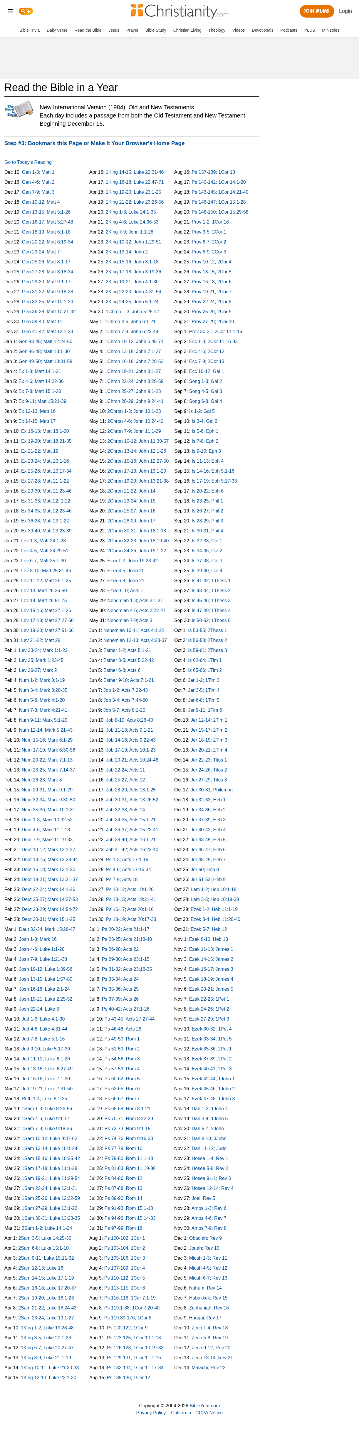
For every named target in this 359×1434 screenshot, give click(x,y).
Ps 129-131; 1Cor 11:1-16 (134, 1357)
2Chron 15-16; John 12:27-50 (138, 461)
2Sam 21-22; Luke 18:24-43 (47, 1307)
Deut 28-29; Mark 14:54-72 (50, 909)
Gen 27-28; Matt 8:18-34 (47, 271)
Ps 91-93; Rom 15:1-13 (129, 1208)
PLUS (309, 30)
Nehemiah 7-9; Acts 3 (129, 620)
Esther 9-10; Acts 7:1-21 (128, 680)
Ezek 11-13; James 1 (211, 949)
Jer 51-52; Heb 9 (208, 879)
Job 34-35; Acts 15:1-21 (131, 819)
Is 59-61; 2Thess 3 (207, 650)
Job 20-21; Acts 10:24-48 (132, 759)
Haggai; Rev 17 (205, 1317)
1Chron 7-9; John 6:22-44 (131, 331)
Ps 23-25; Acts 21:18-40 (127, 939)
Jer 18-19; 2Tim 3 (209, 740)
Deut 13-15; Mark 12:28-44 (50, 859)
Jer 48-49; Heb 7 (208, 859)
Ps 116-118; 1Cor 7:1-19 (130, 1297)
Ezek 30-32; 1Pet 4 (212, 1028)
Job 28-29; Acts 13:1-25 (131, 789)
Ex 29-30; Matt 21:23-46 (46, 490)
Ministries (330, 30)
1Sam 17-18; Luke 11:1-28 (49, 1168)
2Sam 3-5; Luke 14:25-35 (44, 1238)
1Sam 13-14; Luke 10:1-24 (49, 1148)
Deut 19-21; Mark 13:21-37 (50, 879)
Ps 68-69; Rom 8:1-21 (128, 1108)
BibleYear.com (205, 1405)
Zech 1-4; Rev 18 (210, 1327)
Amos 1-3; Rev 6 (209, 1208)
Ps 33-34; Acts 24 (120, 979)
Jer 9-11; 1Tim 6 (205, 710)
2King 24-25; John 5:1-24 (132, 301)
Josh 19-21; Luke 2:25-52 (45, 999)
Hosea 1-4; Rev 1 (210, 1158)
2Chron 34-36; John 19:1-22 (136, 550)
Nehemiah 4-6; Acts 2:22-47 (136, 610)
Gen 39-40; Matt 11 (42, 321)
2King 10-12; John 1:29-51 (133, 241)
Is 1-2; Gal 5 (202, 411)
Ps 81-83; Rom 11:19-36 (130, 1168)
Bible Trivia (30, 30)
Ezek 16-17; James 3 (211, 969)
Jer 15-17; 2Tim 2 (209, 730)
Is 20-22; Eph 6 (208, 490)
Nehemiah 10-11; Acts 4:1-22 (133, 630)
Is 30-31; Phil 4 (207, 530)
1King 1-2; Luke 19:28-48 (47, 1327)
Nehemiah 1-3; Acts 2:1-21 (135, 600)
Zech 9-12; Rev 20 (211, 1347)
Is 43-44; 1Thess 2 (211, 590)
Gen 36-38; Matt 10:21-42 (49, 311)
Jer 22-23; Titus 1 (209, 759)
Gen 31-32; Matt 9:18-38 (47, 291)
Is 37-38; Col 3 (207, 560)
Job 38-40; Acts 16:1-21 (131, 839)
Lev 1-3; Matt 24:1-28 (43, 540)
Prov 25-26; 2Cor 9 (211, 311)
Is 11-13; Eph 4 (208, 461)
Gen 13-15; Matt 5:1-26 (46, 212)
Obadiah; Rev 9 (205, 1238)
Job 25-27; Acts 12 (125, 779)
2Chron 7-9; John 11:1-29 (134, 431)
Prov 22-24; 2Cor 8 (211, 301)
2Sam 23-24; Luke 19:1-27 (46, 1317)
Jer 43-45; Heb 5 (208, 839)
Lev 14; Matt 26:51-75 (44, 600)
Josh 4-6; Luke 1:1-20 (42, 949)
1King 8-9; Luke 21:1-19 (46, 1357)
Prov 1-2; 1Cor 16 (210, 221)
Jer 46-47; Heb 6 (208, 849)
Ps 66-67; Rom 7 (122, 1098)
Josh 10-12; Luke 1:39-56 (45, 969)
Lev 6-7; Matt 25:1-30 (43, 560)
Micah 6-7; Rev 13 (208, 1277)
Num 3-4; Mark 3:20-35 (43, 690)
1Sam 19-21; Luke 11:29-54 (51, 1178)
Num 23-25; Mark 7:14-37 (48, 769)
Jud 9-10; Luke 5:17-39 (46, 1048)
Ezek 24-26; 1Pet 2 (209, 1008)
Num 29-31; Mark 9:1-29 (47, 789)
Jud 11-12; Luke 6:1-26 (46, 1058)
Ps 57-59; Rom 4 (122, 1068)
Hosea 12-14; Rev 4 (213, 1188)
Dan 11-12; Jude (209, 1148)
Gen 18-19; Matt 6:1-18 (46, 231)
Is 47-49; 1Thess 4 (211, 610)
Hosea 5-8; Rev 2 (210, 1168)
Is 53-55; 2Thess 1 (207, 630)
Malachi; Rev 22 (209, 1367)
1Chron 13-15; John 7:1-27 (133, 351)
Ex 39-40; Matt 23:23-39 (46, 530)
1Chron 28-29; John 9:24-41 (134, 401)
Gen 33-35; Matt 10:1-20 (47, 301)
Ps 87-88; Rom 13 (123, 1188)
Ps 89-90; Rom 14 (123, 1198)
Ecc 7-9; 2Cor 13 (206, 361)
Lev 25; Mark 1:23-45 (41, 660)
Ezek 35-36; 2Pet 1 (212, 1048)
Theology (216, 30)
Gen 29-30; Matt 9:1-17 (46, 281)
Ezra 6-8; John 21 (125, 580)
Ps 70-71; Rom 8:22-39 (129, 1118)
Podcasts (288, 30)
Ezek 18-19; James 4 (211, 979)
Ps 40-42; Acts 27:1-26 (126, 1008)
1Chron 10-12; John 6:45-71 (134, 341)
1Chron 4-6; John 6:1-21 (130, 321)
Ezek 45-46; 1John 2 (213, 1088)
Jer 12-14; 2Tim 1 (209, 720)
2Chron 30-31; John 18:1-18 (136, 530)
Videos (238, 30)
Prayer (132, 30)
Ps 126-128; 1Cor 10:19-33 (135, 1347)
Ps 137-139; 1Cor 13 (213, 172)
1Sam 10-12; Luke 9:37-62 (49, 1138)
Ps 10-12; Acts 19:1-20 (130, 889)
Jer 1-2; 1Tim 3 (203, 680)
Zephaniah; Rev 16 (209, 1307)
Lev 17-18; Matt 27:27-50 (47, 620)
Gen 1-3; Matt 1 (38, 172)
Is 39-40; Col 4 (207, 570)
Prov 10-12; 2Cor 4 (211, 261)
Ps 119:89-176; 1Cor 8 (128, 1317)
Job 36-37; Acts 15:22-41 (132, 829)
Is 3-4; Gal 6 (204, 421)
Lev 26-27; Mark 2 (38, 670)
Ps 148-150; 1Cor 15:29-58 (220, 212)
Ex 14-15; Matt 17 (37, 421)
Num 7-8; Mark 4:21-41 (43, 710)
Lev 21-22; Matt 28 (40, 640)
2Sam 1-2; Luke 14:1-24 (47, 1228)
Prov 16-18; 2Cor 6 (211, 281)
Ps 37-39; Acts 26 (120, 999)
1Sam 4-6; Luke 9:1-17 (46, 1118)
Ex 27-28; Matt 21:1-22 (45, 480)
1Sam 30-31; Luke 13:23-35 (51, 1218)
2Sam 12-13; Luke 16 (40, 1268)
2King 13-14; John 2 (127, 251)
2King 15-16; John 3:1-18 (132, 261)
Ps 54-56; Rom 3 (122, 1058)
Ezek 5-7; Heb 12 (209, 929)
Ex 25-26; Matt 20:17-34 (46, 471)
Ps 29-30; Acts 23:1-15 (126, 959)
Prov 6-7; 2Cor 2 (209, 241)
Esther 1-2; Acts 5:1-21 (127, 650)
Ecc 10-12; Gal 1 (206, 371)
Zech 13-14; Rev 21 (212, 1357)
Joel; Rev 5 (203, 1198)
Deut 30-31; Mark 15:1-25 (48, 919)
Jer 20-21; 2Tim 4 (209, 749)
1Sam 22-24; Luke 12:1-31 (49, 1188)
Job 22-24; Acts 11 (125, 769)
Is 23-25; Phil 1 (207, 500)
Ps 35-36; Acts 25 (120, 989)
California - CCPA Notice (197, 1412)
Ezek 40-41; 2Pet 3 (212, 1068)
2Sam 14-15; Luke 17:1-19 (46, 1277)
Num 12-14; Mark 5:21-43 (46, 730)
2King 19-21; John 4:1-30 (132, 281)
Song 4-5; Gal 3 (205, 391)
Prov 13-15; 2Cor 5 (211, 271)
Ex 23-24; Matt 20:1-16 (45, 461)
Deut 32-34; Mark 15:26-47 (47, 929)
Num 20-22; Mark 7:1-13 (47, 759)
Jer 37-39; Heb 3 (208, 819)
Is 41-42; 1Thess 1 (211, 580)
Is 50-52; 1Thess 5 (211, 620)
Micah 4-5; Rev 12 (208, 1268)
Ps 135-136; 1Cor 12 (128, 1377)
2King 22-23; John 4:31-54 (133, 291)
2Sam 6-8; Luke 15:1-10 (43, 1248)
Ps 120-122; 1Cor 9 (127, 1327)
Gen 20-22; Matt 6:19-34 (47, 241)
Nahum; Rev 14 (205, 1287)
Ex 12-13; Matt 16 (37, 411)
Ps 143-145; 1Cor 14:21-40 (220, 192)
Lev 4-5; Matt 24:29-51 (44, 550)
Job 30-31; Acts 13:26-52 (132, 799)
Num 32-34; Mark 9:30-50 (48, 799)
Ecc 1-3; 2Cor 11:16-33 (213, 341)
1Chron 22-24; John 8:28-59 (134, 381)
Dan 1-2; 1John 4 (210, 1108)
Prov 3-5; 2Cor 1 (209, 231)
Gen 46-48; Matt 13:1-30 (44, 351)
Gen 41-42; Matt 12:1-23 (47, 331)
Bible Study (155, 30)
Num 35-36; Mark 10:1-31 (48, 809)
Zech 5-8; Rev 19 (210, 1337)
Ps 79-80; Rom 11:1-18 (129, 1158)
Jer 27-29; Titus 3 (209, 779)
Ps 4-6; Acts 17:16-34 (128, 869)
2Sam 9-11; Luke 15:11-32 (46, 1258)
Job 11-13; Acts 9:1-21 (129, 730)
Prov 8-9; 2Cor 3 (209, 251)
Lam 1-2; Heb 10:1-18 (213, 889)
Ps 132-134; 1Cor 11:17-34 (135, 1367)
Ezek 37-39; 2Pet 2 (212, 1058)
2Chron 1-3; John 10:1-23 (134, 411)
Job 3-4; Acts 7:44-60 (125, 700)
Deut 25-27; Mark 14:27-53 (50, 899)
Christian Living (187, 30)
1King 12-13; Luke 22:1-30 (48, 1377)
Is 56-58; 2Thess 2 (207, 640)
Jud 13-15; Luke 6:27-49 (47, 1068)
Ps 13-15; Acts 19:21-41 (131, 899)
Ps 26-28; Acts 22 (120, 949)
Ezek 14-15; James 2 (211, 959)
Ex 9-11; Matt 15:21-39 (42, 401)
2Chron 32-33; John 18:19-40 (138, 540)
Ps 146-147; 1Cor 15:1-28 (219, 202)
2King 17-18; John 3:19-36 (133, 271)
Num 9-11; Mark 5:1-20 (43, 720)
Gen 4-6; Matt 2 (38, 182)
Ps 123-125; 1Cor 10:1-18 (134, 1337)
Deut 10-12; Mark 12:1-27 (48, 849)
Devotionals (262, 30)
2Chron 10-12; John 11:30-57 (138, 441)
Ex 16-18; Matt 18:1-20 (45, 431)
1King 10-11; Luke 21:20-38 (50, 1367)
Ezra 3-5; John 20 (125, 570)
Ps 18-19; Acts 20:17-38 (131, 919)
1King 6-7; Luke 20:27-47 (47, 1347)
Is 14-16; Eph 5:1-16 (213, 471)
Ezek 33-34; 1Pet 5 (212, 1038)
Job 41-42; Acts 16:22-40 (132, 849)
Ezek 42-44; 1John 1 (213, 1078)
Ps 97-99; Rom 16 (123, 1228)
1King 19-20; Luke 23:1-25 (133, 192)
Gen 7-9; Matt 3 (38, 192)
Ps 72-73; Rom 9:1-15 (128, 1128)
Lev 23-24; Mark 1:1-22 (43, 650)
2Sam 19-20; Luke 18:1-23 (46, 1297)
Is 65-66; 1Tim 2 (205, 670)
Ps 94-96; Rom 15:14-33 (130, 1218)
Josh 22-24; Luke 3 (39, 1008)
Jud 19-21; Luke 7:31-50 (47, 1088)
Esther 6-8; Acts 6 (121, 670)
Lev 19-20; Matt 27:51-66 (47, 630)
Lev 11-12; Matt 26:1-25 (46, 580)
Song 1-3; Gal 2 (205, 381)
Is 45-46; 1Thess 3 (211, 600)
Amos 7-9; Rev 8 (209, 1228)
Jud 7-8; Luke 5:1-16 (43, 1038)
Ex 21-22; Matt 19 (39, 451)
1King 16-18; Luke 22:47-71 (135, 182)
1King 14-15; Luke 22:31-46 (135, 172)
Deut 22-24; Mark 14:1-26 (48, 889)
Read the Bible (88, 30)
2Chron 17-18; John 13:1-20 (136, 471)
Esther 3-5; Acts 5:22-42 (128, 660)
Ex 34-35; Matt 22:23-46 (46, 510)
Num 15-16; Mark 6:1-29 (47, 740)
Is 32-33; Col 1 (207, 540)
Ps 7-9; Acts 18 (122, 879)
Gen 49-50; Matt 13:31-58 (45, 361)
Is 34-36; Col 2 (207, 550)
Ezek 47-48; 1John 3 (213, 1098)
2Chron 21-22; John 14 (131, 490)
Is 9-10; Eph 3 (206, 451)
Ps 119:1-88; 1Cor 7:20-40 (132, 1307)
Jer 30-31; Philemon (212, 789)
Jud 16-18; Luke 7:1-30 (46, 1078)
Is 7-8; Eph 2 (205, 441)
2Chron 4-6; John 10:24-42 (135, 421)
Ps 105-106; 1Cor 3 (124, 1258)
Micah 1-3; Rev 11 (208, 1258)
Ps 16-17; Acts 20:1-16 (130, 909)
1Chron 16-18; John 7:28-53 (134, 361)
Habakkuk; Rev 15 (208, 1297)
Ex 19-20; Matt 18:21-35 (46, 441)
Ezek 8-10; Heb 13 (208, 939)
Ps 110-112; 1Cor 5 (124, 1277)
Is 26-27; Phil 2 (207, 510)
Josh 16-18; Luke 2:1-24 (44, 989)
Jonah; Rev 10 (204, 1248)
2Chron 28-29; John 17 (131, 520)
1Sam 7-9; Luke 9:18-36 (47, 1128)
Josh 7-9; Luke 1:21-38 (43, 959)
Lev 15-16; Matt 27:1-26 (46, 610)
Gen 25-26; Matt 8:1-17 (46, 261)
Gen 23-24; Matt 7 (41, 251)
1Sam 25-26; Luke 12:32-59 (51, 1198)
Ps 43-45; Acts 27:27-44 (130, 1018)
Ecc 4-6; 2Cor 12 (206, 351)
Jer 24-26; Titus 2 (209, 769)
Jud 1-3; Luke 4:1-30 (43, 1018)
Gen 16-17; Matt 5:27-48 (47, 221)
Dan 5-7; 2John (208, 1128)
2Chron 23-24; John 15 (131, 500)
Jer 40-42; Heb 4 (208, 829)
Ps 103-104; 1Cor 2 (124, 1248)
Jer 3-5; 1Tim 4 (203, 690)
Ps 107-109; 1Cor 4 (124, 1268)
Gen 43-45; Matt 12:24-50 (45, 341)
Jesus (113, 30)
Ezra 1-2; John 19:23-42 (132, 560)
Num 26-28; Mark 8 (42, 779)
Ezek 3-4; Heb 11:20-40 (215, 919)
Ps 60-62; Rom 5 (122, 1078)
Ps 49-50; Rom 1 (122, 1038)
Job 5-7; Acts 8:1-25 (124, 710)
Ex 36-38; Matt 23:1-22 (45, 520)
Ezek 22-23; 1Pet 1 (209, 999)
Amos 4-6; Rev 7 (209, 1218)
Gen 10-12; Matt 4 (41, 202)
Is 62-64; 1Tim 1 (205, 660)
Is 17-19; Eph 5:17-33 (214, 480)
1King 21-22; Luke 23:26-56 (135, 202)
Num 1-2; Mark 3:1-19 (42, 680)
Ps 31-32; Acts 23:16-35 (127, 969)
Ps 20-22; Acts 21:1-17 (126, 929)
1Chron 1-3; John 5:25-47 (132, 311)
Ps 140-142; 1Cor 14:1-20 (219, 182)
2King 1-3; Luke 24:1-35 (131, 212)
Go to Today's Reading (28, 162)
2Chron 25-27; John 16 (131, 510)
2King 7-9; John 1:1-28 (129, 231)
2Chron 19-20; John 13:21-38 (138, 480)
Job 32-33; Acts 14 (125, 809)
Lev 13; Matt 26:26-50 (44, 590)
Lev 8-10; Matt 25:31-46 (46, 570)
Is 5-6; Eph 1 (205, 431)
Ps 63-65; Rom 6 (122, 1088)
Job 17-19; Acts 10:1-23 (131, 749)
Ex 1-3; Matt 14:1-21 (40, 371)
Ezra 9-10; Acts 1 (125, 590)
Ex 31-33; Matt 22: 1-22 (45, 500)
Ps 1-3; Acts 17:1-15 (127, 859)
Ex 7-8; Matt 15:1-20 (40, 391)
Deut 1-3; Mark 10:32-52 (47, 819)
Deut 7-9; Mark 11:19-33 (47, 839)
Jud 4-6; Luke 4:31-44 (45, 1028)
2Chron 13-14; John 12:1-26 (136, 451)
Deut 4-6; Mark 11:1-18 (46, 829)
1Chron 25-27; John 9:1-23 (133, 391)
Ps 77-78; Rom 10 (123, 1148)
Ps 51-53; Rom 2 (122, 1048)
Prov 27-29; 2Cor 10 (213, 321)
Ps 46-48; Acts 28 (123, 1028)
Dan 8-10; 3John (209, 1138)
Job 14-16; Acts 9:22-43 (131, 740)
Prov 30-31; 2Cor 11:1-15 (215, 331)
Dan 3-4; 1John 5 (210, 1118)
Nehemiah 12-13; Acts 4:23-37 (135, 640)
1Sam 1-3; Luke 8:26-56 (47, 1108)
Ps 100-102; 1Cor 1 (124, 1238)
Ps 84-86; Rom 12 (123, 1178)
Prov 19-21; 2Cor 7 (211, 291)
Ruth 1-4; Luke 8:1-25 (44, 1098)
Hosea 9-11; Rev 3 (211, 1178)
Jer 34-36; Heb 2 (208, 809)
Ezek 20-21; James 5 (211, 989)
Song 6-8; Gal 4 (205, 401)
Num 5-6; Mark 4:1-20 (42, 700)
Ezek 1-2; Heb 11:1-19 (214, 909)
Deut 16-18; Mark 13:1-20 (48, 869)
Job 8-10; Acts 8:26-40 (129, 720)
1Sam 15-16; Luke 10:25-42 (51, 1158)
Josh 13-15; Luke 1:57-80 (45, 979)
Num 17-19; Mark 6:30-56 (48, 749)
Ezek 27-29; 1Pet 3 (209, 1018)
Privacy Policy (151, 1412)
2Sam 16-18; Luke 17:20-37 (47, 1287)
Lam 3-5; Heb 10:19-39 (215, 899)
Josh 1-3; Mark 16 (38, 939)
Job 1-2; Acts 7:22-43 (125, 690)
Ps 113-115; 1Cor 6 (124, 1287)
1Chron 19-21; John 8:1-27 (133, 371)
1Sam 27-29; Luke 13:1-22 (49, 1208)
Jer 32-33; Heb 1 (208, 799)
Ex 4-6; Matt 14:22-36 (41, 381)
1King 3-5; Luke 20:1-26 (46, 1337)
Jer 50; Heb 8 (205, 869)
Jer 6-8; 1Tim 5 (203, 700)
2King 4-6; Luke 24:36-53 (132, 221)
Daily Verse (57, 30)
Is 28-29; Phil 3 (207, 520)
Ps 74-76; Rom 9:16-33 (129, 1138)
